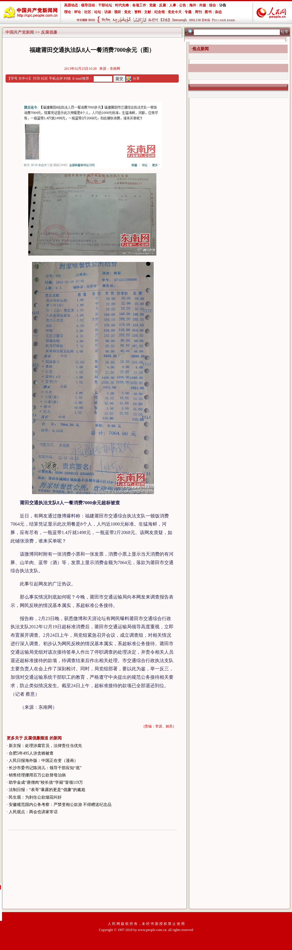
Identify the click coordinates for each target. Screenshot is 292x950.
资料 (137, 12)
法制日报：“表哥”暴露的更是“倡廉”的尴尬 (47, 790)
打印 (36, 78)
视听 (117, 12)
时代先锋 (122, 5)
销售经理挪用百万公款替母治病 (37, 775)
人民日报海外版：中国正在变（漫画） (43, 760)
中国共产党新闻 (20, 32)
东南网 (115, 69)
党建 (152, 5)
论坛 (97, 12)
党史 (127, 12)
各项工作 (139, 5)
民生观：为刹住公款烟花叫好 (35, 797)
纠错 (67, 78)
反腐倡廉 (49, 32)
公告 (182, 5)
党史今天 (175, 12)
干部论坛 (105, 5)
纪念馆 (159, 12)
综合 (212, 5)
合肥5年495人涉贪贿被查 (31, 753)
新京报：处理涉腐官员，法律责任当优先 (45, 745)
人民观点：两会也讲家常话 (33, 812)
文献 (147, 12)
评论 (77, 12)
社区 (87, 12)
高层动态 (71, 5)
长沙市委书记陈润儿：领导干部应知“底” (45, 768)
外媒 (202, 5)
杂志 (218, 12)
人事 (172, 5)
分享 (136, 78)
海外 (192, 5)
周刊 (198, 12)
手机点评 (56, 78)
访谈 (107, 12)
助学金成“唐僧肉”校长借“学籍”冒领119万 (46, 782)
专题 (188, 12)
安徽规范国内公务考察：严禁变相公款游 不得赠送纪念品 (60, 804)
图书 (208, 12)
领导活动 (88, 5)
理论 (67, 12)
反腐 (162, 5)
